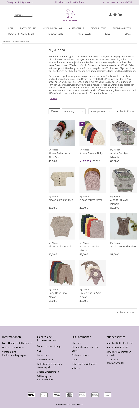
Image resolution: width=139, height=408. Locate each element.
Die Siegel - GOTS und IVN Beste (85, 349)
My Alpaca (53, 149)
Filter (54, 111)
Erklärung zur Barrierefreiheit (45, 378)
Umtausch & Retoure (13, 347)
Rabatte (76, 368)
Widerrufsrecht (45, 359)
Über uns (76, 343)
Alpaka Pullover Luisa (61, 246)
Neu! (10, 28)
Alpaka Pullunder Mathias (89, 248)
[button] (110, 15)
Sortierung (69, 111)
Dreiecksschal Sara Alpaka (90, 295)
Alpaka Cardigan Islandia (119, 155)
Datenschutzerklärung (48, 346)
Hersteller (84, 33)
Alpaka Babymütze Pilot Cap (59, 155)
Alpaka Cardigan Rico (61, 200)
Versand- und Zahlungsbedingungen (14, 353)
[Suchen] (21, 15)
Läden (75, 359)
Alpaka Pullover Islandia (119, 202)
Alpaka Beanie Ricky (91, 153)
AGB (39, 350)
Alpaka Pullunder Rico (123, 246)
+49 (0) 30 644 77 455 (117, 347)
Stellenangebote (80, 355)
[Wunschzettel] (115, 15)
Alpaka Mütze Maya (90, 200)
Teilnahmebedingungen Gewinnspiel (49, 365)
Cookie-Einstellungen (48, 371)
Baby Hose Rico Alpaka (58, 295)
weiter (53, 98)
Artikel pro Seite (98, 111)
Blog (128, 33)
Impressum (43, 355)
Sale (107, 33)
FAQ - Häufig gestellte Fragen (17, 343)
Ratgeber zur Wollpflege (84, 364)
